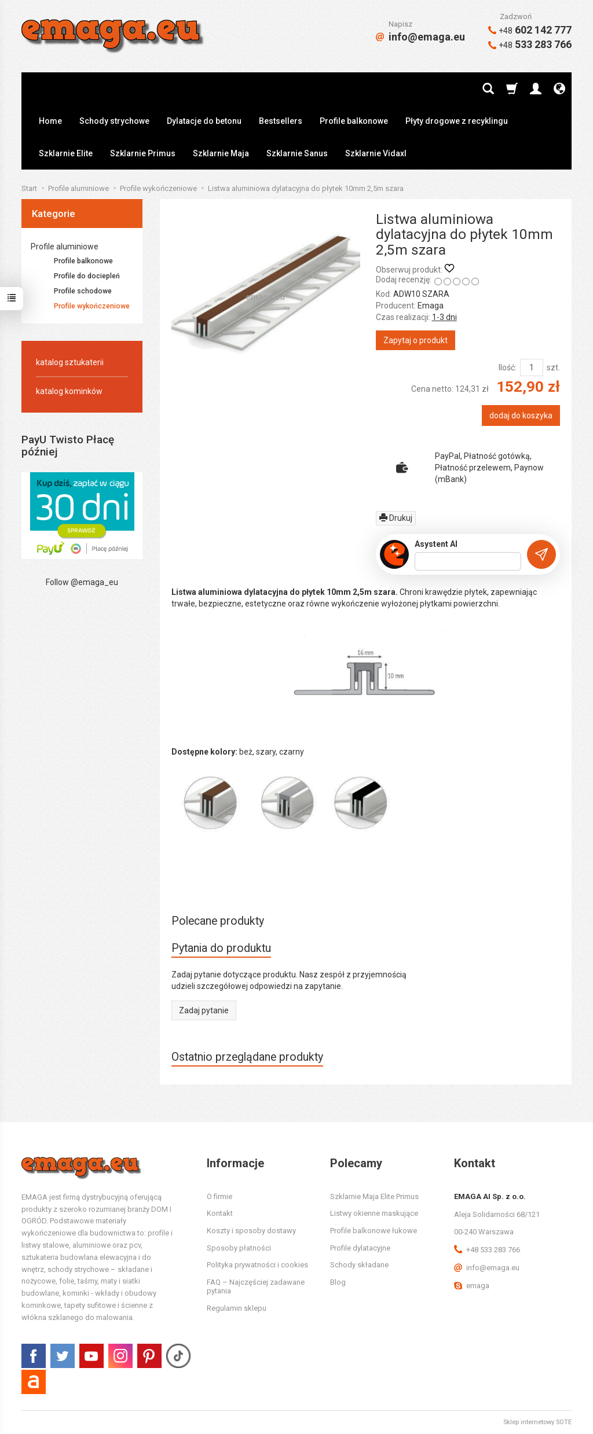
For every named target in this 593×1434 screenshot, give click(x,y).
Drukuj (395, 518)
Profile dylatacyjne (360, 1248)
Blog (338, 1282)
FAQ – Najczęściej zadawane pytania (256, 1287)
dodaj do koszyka (520, 415)
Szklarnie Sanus (297, 153)
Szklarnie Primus (142, 153)
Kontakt (220, 1213)
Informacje (235, 1163)
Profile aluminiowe (64, 246)
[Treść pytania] (468, 561)
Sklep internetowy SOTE (537, 1422)
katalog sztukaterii (70, 362)
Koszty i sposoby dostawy (251, 1230)
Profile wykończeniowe (92, 306)
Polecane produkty (217, 921)
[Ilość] (531, 367)
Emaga (431, 305)
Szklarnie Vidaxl (376, 153)
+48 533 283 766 (487, 1249)
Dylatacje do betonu (204, 121)
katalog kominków (69, 391)
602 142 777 (530, 30)
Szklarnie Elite (66, 153)
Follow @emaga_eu (82, 582)
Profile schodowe (83, 291)
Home (50, 121)
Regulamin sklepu (236, 1308)
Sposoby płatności (239, 1248)
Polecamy (356, 1163)
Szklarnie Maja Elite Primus (374, 1196)
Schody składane (359, 1264)
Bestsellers (280, 121)
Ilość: (508, 367)
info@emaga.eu (420, 37)
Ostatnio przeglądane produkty (247, 1057)
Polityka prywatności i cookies (257, 1264)
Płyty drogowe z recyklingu (456, 121)
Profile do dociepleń (87, 276)
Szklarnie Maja (221, 153)
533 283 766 (530, 44)
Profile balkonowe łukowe (373, 1230)
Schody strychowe (114, 121)
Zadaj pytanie (204, 1010)
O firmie (219, 1196)
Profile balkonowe (354, 121)
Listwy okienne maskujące (374, 1213)
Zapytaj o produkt (415, 340)
